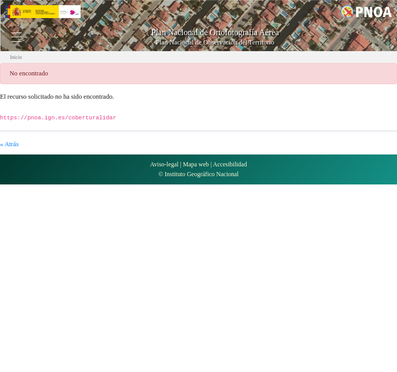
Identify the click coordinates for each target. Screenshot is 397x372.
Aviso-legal (164, 164)
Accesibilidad (230, 164)
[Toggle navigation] (16, 37)
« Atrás (9, 144)
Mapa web (196, 164)
